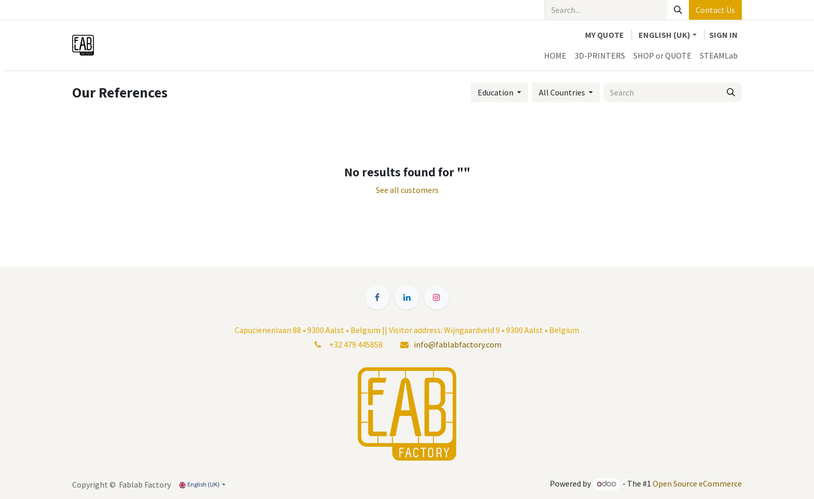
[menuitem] (555, 55)
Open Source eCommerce (697, 483)
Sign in (723, 35)
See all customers (407, 190)
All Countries (562, 92)
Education (495, 92)
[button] (499, 92)
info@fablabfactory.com (457, 344)
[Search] (678, 10)
